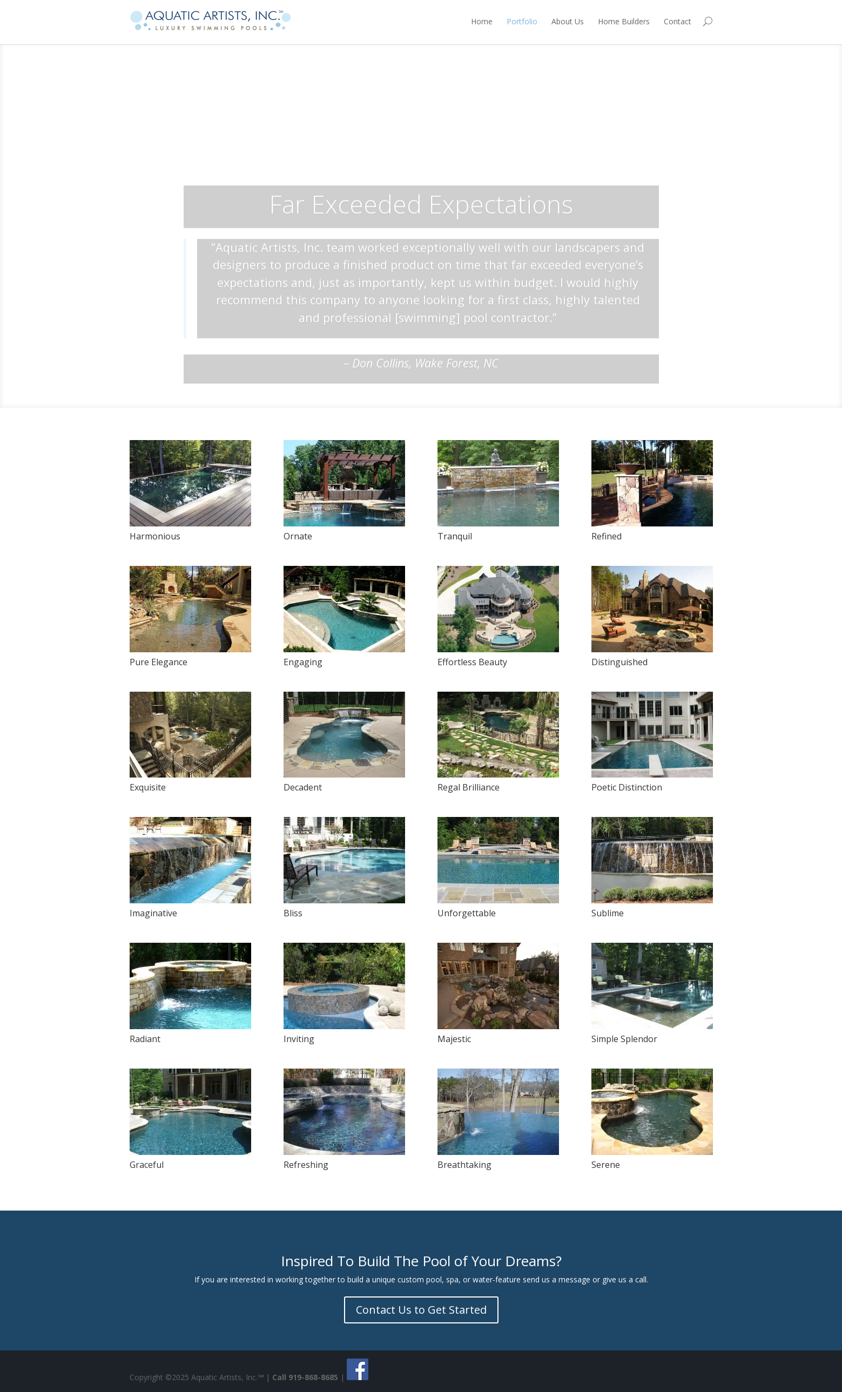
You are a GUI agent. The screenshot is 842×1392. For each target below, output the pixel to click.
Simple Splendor (624, 1039)
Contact (677, 21)
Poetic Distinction (626, 787)
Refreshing (306, 1165)
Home (482, 21)
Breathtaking (464, 1165)
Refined (606, 536)
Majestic (454, 1039)
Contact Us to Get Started (421, 1309)
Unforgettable (466, 913)
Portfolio (522, 21)
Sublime (607, 913)
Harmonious (155, 536)
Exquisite (148, 787)
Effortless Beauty (472, 662)
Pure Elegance (158, 662)
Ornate (298, 536)
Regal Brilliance (468, 787)
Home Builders (624, 21)
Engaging (303, 662)
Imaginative (153, 913)
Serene (605, 1165)
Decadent (303, 787)
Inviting (299, 1039)
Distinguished (619, 662)
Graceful (147, 1165)
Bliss (293, 913)
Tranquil (454, 536)
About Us (567, 21)
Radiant (145, 1039)
